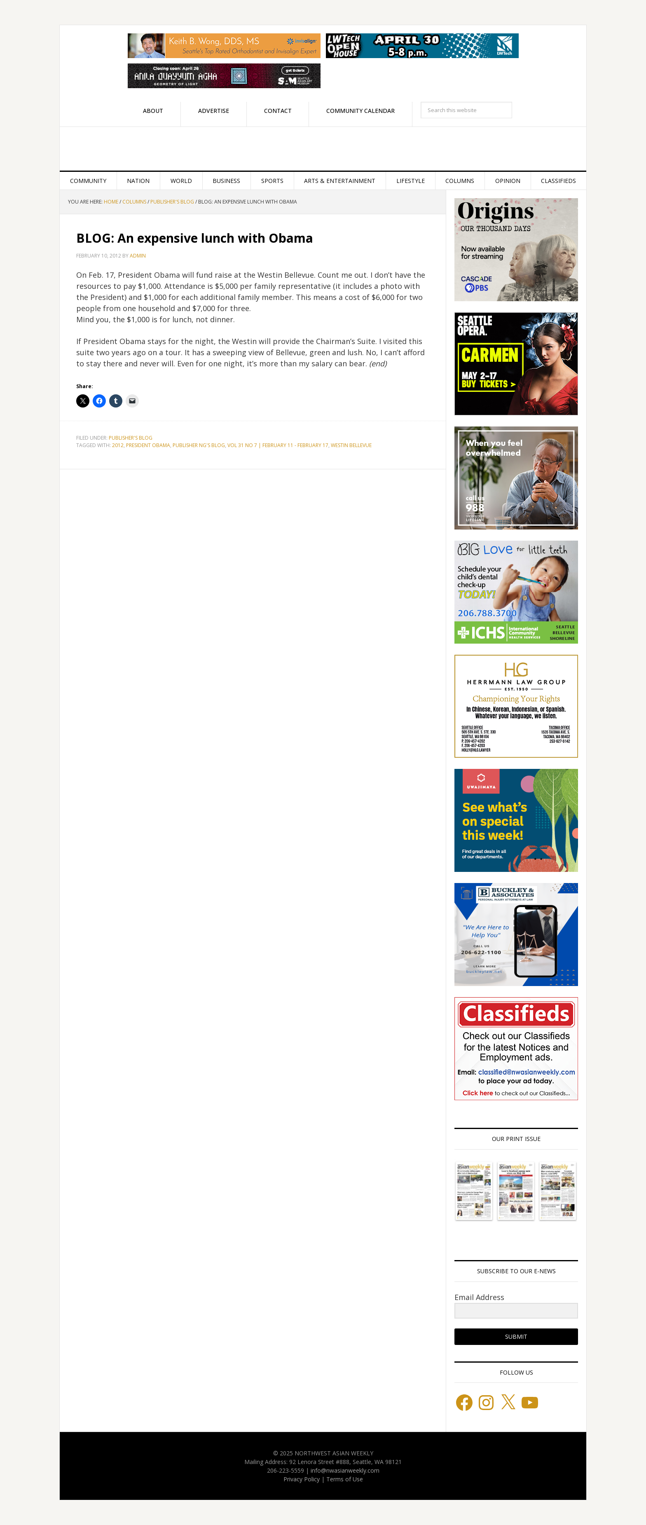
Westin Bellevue (351, 445)
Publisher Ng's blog (199, 445)
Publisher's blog (130, 437)
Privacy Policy (301, 1479)
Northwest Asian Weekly (323, 148)
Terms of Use (344, 1479)
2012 (118, 445)
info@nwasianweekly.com (345, 1470)
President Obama (148, 445)
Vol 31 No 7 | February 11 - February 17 (277, 445)
